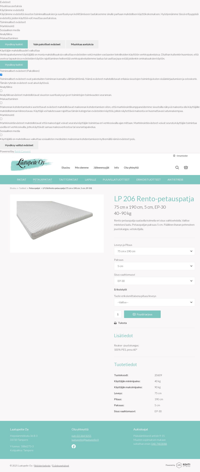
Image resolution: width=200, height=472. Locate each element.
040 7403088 (159, 443)
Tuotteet (22, 188)
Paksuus (118, 259)
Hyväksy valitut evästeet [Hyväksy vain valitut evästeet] (19, 145)
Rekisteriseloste (42, 465)
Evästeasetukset (60, 465)
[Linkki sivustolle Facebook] (74, 446)
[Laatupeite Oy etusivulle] (32, 164)
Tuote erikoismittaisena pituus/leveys (135, 295)
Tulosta (120, 323)
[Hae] (177, 168)
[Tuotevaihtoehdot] (154, 251)
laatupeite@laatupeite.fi (85, 439)
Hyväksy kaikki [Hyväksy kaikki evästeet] (14, 44)
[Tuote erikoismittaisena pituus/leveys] (154, 302)
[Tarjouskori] (186, 168)
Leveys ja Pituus (123, 244)
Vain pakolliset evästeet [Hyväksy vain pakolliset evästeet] (46, 44)
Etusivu (13, 188)
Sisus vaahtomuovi (124, 274)
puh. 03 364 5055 (81, 435)
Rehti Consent (22, 151)
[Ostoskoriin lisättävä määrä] (118, 314)
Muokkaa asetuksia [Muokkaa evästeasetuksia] (82, 44)
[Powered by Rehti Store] (178, 466)
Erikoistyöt (120, 289)
